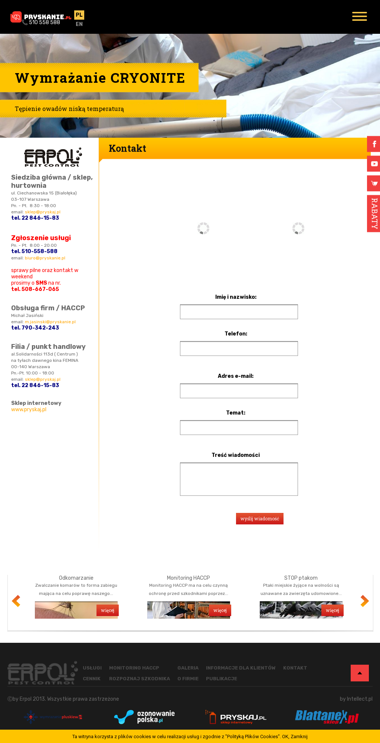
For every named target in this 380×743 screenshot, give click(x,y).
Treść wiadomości (236, 455)
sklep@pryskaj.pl (42, 212)
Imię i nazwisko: (235, 297)
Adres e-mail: (235, 376)
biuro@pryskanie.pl (45, 258)
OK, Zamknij (295, 736)
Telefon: (236, 334)
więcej (107, 610)
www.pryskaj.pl (28, 409)
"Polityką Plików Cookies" (252, 736)
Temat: (235, 413)
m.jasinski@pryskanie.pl (50, 321)
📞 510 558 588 (41, 22)
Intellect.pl (360, 699)
